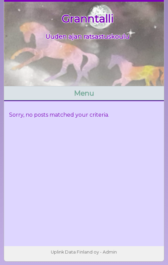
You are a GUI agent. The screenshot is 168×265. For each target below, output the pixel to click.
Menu (84, 93)
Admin (110, 252)
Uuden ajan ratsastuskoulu (87, 36)
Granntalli (87, 18)
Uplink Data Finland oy (75, 252)
